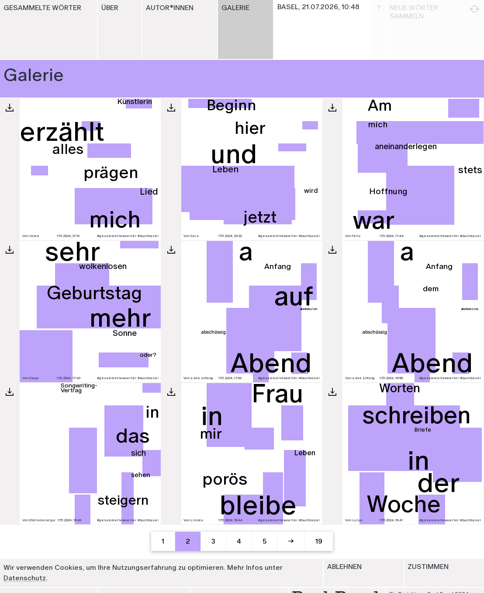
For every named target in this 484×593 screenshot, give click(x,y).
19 (318, 541)
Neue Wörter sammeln (435, 11)
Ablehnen (344, 566)
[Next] (291, 541)
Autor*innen (170, 7)
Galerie (235, 7)
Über (109, 7)
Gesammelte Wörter (42, 7)
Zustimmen (428, 566)
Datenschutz (24, 578)
